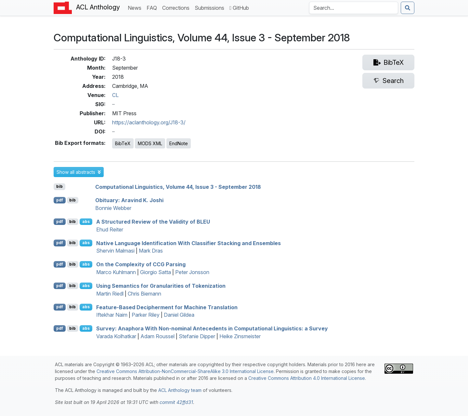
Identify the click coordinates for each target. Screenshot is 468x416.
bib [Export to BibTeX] (59, 186)
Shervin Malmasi (115, 250)
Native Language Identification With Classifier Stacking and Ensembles (188, 243)
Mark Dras (151, 250)
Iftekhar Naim (111, 315)
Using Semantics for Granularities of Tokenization (161, 286)
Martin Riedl (110, 293)
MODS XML (150, 143)
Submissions (211, 7)
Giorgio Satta (155, 272)
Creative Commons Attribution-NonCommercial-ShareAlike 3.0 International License (185, 371)
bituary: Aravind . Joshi (129, 200)
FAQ (153, 7)
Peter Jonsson (192, 272)
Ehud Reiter (109, 229)
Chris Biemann (144, 293)
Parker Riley (146, 315)
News (136, 7)
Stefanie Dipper (197, 336)
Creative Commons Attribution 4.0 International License (306, 378)
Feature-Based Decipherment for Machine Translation (167, 307)
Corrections (177, 7)
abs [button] (86, 221)
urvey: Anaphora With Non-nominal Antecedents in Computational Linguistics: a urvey (212, 328)
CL (115, 95)
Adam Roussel (157, 336)
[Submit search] (407, 8)
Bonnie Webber (113, 208)
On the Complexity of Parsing (141, 264)
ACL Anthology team (180, 390)
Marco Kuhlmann (116, 272)
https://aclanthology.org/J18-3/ (149, 122)
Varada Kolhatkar (116, 336)
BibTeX (123, 143)
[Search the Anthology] (353, 8)
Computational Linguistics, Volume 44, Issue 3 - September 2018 (178, 186)
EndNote (178, 143)
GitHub (239, 8)
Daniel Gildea (179, 315)
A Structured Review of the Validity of (153, 221)
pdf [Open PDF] (59, 200)
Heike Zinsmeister (240, 336)
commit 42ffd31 (176, 402)
